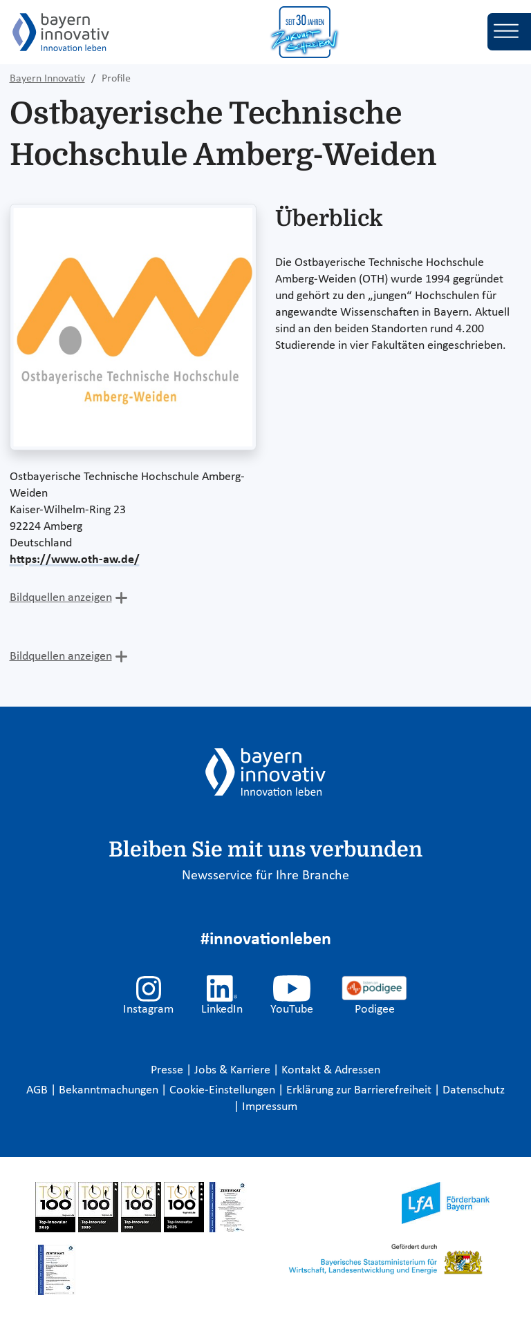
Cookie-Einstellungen (222, 1090)
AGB (38, 1090)
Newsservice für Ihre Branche (265, 876)
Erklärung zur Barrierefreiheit (360, 1090)
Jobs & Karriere (233, 1070)
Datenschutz (473, 1090)
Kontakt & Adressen (330, 1070)
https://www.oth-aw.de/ (75, 559)
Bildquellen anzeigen (61, 597)
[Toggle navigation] (509, 31)
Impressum (269, 1106)
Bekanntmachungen (110, 1090)
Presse (168, 1070)
